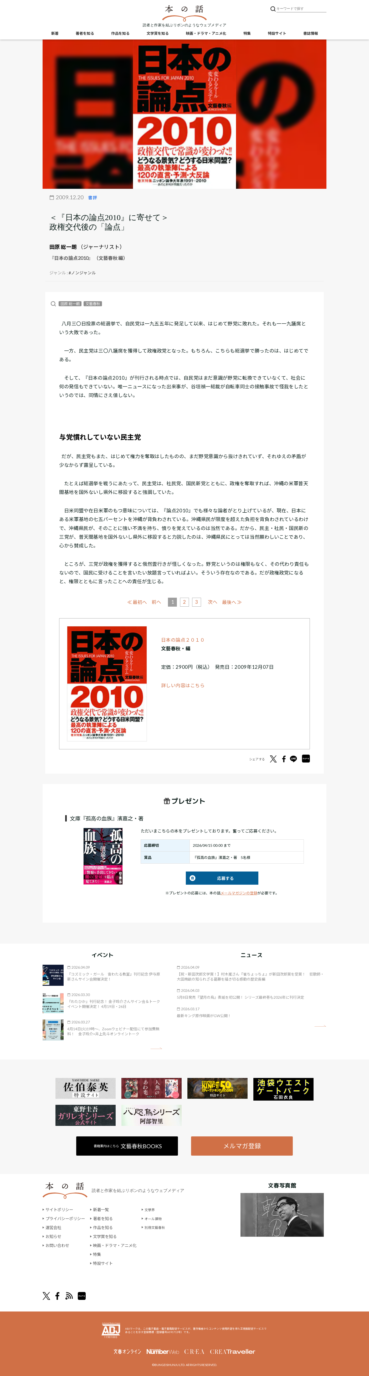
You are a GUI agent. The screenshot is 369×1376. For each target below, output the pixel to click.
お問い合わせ (58, 1245)
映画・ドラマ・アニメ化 (206, 34)
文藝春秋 (92, 303)
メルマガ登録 (241, 1145)
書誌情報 (310, 34)
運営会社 (53, 1227)
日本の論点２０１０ (183, 639)
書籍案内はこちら (128, 1145)
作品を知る (120, 34)
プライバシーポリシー (66, 1218)
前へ (155, 601)
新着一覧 (104, 1209)
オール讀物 (160, 1218)
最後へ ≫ (234, 601)
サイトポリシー (60, 1209)
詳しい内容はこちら (183, 685)
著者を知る (85, 34)
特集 (247, 34)
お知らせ (53, 1236)
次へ (214, 601)
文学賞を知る (158, 34)
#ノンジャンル (82, 272)
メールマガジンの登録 (239, 892)
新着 (55, 34)
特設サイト (277, 34)
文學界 (156, 1209)
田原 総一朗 (63, 247)
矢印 (156, 1048)
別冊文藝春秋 (162, 1227)
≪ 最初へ (134, 601)
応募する (210, 878)
